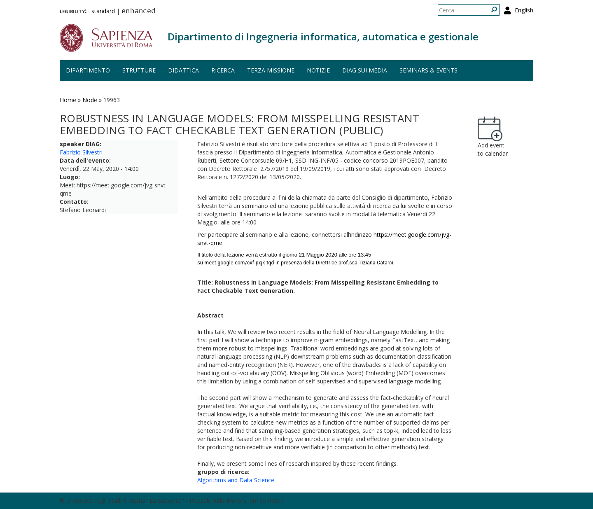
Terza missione (270, 70)
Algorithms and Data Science (235, 480)
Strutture (139, 70)
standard (103, 11)
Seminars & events (428, 70)
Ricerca (223, 70)
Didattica (183, 70)
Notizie (318, 70)
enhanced (138, 11)
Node (89, 100)
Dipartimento (88, 70)
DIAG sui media (364, 70)
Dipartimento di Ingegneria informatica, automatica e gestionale (323, 36)
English (524, 10)
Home (68, 100)
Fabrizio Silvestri (81, 152)
